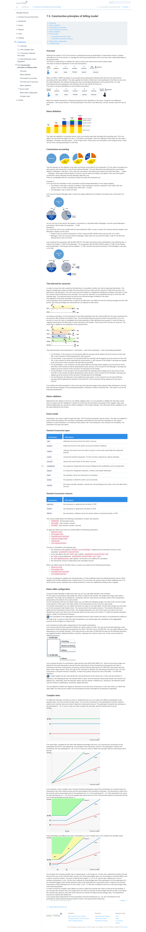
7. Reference (20, 42)
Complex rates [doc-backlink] (53, 695)
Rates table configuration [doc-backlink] (58, 589)
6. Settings (20, 38)
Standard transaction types (61, 36)
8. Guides (19, 100)
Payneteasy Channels (101, 920)
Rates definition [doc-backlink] (53, 111)
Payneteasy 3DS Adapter (102, 916)
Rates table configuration (28, 93)
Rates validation (25, 85)
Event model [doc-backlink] (52, 414)
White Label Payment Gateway (77, 916)
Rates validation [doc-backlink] (53, 396)
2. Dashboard (21, 21)
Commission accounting (28, 78)
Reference (25, 7)
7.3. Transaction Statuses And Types (26, 54)
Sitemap (125, 927)
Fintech (118, 923)
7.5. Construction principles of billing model (26, 66)
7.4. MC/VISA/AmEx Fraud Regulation (26, 60)
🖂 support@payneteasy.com (56, 907)
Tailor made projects (101, 918)
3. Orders (19, 25)
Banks (117, 918)
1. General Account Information (27, 17)
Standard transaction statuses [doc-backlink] (59, 493)
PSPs (117, 916)
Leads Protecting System (75, 920)
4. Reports (20, 29)
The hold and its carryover (29, 82)
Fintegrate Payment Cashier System (78, 918)
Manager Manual (22, 13)
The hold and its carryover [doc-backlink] (58, 283)
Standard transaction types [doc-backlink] (58, 430)
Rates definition (25, 74)
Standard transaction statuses (62, 39)
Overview (23, 71)
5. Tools (19, 34)
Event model (23, 89)
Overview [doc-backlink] (50, 51)
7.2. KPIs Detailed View (25, 50)
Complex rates (25, 96)
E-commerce (119, 920)
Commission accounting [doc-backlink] (57, 149)
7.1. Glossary (22, 46)
